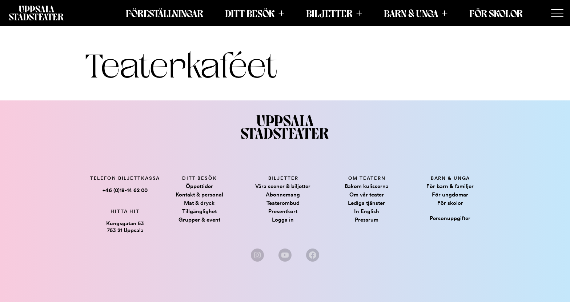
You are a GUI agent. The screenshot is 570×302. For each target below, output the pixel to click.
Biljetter (329, 13)
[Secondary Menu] (557, 13)
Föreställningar (164, 13)
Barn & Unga (411, 13)
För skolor (496, 13)
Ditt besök (250, 13)
